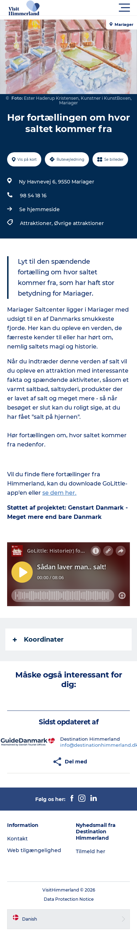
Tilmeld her (90, 851)
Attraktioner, (37, 223)
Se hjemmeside (39, 209)
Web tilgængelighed (34, 850)
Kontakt (17, 838)
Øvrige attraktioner (79, 223)
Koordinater (38, 639)
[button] (100, 8)
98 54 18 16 (33, 195)
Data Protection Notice (69, 899)
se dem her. (59, 492)
